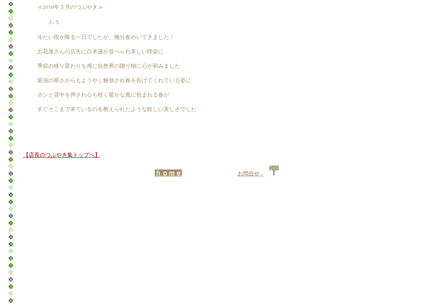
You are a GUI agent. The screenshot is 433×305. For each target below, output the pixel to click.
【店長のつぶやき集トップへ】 (61, 155)
